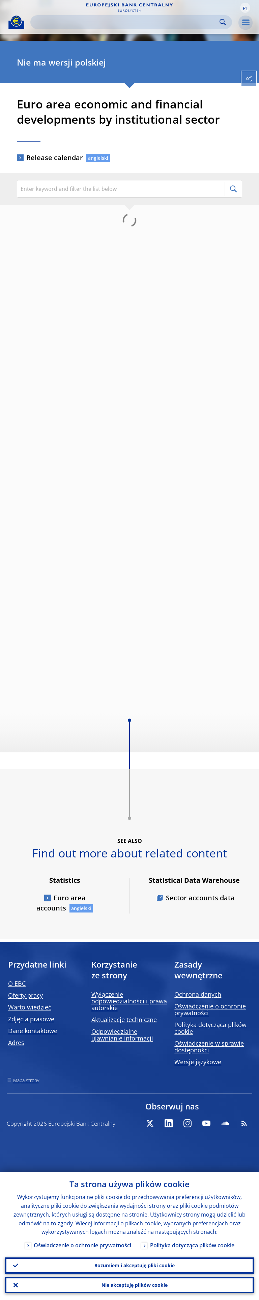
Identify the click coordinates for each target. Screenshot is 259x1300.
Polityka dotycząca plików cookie (210, 1028)
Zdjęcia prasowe (31, 1019)
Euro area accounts (61, 902)
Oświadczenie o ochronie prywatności (210, 1009)
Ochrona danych (197, 994)
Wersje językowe (197, 1062)
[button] (245, 8)
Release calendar (54, 157)
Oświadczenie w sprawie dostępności (209, 1046)
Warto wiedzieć (29, 1007)
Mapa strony (26, 1080)
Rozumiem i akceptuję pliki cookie (134, 1265)
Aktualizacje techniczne (124, 1020)
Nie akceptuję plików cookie (135, 1285)
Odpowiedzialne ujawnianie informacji (122, 1034)
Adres (16, 1043)
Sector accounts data (200, 897)
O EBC (17, 983)
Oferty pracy (25, 995)
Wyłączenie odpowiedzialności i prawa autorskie (129, 1001)
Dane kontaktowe (32, 1031)
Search (222, 22)
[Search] (125, 22)
